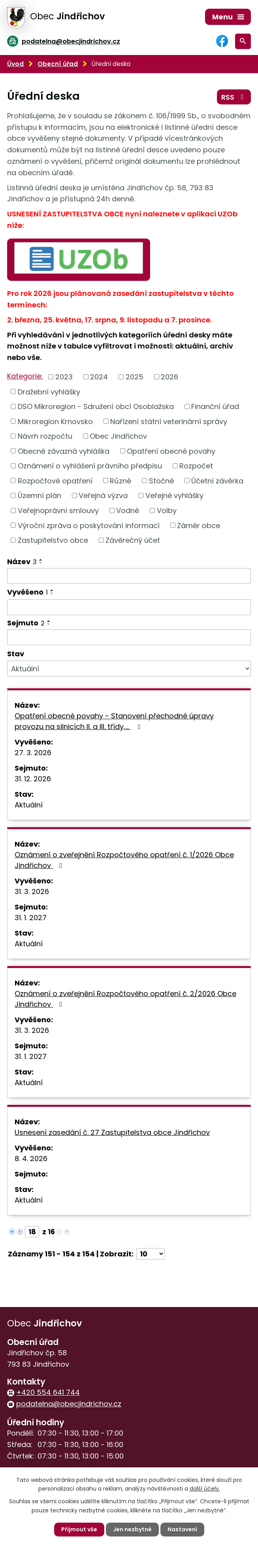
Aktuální (29, 805)
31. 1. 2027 (31, 918)
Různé (120, 480)
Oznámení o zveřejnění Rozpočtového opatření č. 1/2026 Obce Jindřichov (124, 860)
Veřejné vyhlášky (174, 495)
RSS (234, 97)
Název (22, 561)
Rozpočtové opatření (55, 480)
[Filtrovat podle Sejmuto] (129, 637)
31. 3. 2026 (32, 891)
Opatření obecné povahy (171, 451)
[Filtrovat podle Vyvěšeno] (129, 607)
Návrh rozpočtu (45, 436)
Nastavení (182, 1529)
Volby (167, 510)
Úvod (15, 64)
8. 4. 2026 (31, 1158)
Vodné (127, 510)
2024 (99, 377)
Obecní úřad (58, 64)
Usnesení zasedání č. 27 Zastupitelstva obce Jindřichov (112, 1132)
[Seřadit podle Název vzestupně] (41, 559)
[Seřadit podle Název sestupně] (41, 563)
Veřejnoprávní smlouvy (58, 510)
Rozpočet (196, 466)
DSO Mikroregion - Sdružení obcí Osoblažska (96, 406)
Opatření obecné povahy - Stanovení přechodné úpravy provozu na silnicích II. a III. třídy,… (114, 721)
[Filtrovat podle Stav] (129, 668)
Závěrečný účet (132, 540)
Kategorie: (25, 376)
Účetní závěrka (217, 480)
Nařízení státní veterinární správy (168, 421)
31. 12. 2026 (33, 779)
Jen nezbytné (132, 1529)
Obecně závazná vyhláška (63, 451)
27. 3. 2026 (33, 753)
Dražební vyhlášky (49, 391)
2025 (134, 377)
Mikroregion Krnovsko (55, 421)
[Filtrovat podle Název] (129, 576)
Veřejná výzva (103, 495)
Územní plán (39, 495)
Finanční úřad (215, 406)
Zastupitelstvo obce (53, 540)
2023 (64, 377)
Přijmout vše (79, 1529)
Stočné (161, 480)
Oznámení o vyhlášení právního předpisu (90, 466)
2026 (169, 377)
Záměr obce (198, 525)
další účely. (205, 1489)
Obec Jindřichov (118, 436)
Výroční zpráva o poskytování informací (89, 525)
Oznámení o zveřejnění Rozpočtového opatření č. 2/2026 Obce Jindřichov (125, 999)
